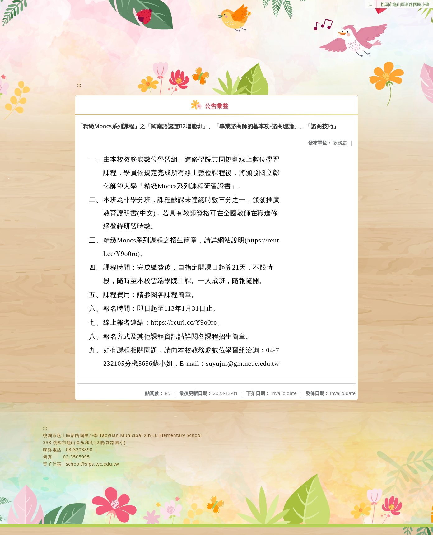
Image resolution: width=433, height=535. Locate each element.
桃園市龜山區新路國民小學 (405, 4)
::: (370, 4)
